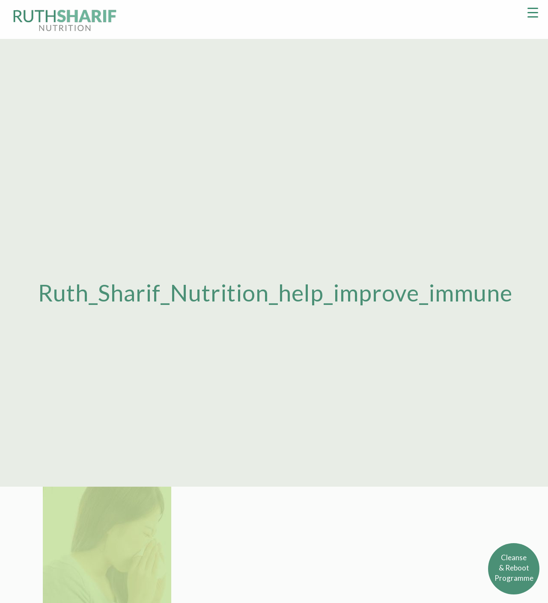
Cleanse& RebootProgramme (513, 567)
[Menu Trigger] (532, 11)
